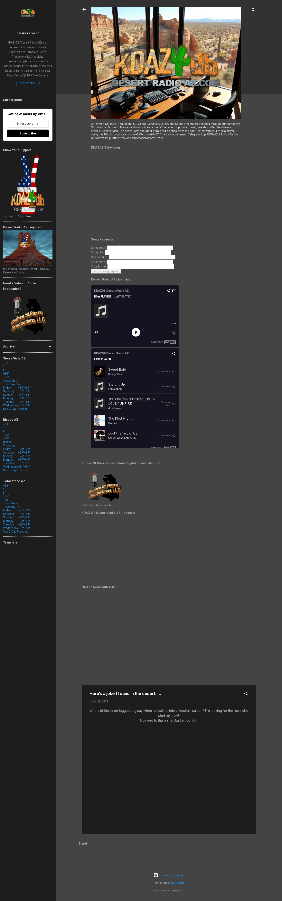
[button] (245, 694)
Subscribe (27, 133)
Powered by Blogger (168, 875)
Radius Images (177, 883)
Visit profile (27, 83)
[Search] (253, 11)
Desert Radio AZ (28, 33)
